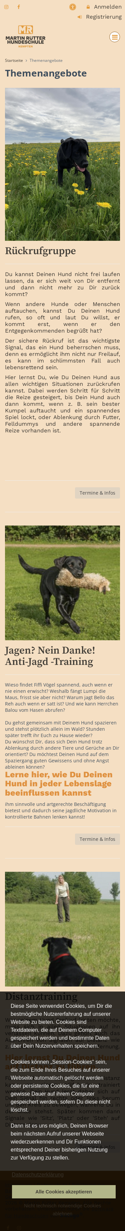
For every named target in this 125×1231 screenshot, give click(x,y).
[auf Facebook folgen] (19, 6)
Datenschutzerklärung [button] (38, 1174)
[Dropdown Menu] (114, 37)
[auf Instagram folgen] (7, 6)
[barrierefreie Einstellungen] (73, 6)
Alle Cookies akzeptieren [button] (63, 1191)
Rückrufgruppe (40, 251)
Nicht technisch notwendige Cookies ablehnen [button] (62, 1209)
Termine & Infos (97, 493)
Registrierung (99, 16)
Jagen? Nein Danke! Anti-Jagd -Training (50, 656)
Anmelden (103, 6)
